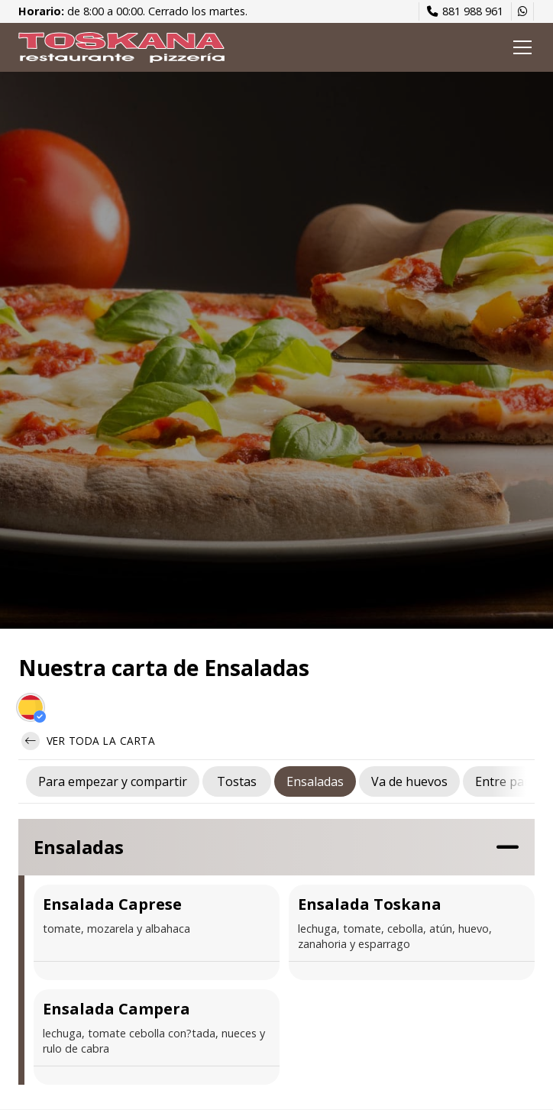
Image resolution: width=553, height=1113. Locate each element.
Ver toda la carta (88, 741)
